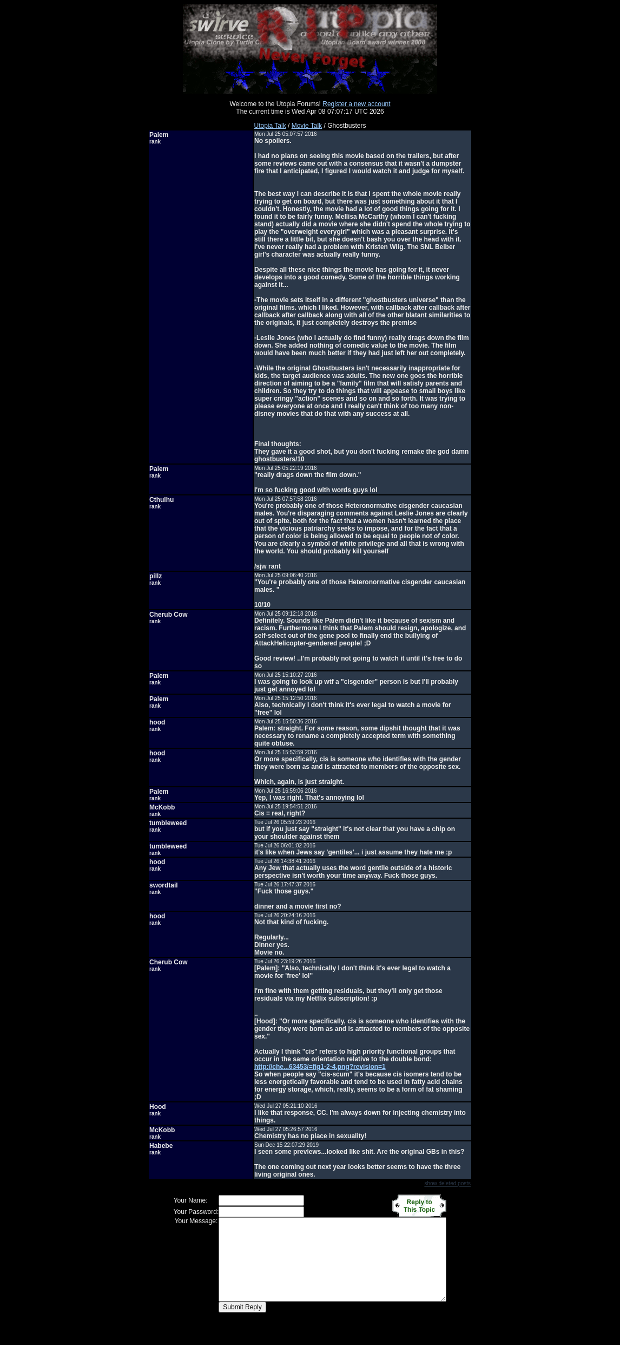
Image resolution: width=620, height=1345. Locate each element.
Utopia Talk (270, 125)
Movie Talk (307, 125)
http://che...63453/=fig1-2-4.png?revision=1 (320, 1066)
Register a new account (356, 104)
